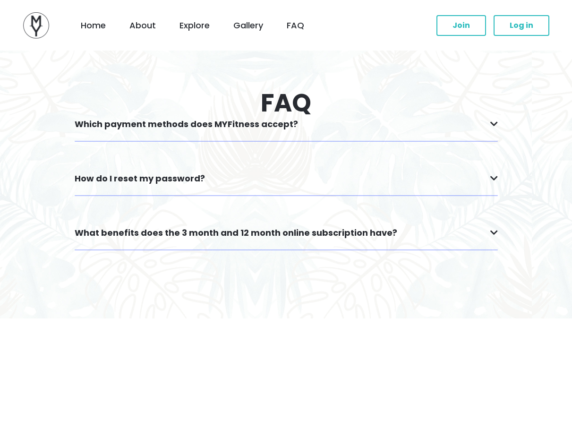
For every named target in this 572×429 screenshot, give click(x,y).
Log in (521, 25)
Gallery (248, 25)
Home (93, 25)
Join (461, 25)
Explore (194, 25)
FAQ (295, 25)
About (142, 25)
